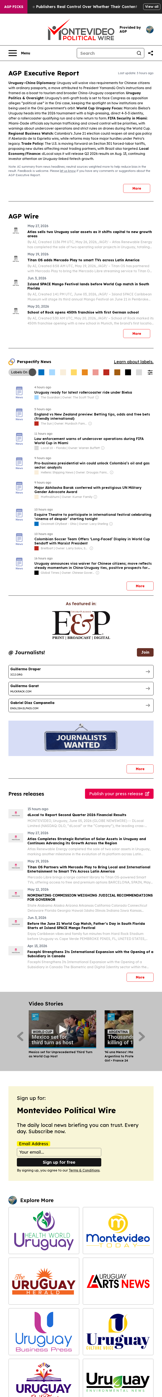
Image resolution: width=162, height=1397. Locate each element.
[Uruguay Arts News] (118, 1281)
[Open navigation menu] (19, 53)
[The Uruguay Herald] (43, 1281)
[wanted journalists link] (81, 625)
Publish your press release (119, 793)
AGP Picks (13, 7)
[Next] (142, 1036)
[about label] (36, 397)
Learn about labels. (134, 361)
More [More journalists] (145, 767)
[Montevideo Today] (118, 1230)
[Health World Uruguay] (43, 1230)
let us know (68, 171)
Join (145, 652)
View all (151, 6)
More (136, 188)
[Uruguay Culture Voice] (118, 1331)
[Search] (105, 53)
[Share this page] (151, 53)
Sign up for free (59, 1162)
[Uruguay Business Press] (43, 1331)
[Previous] (20, 1036)
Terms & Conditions (84, 1170)
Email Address (33, 1143)
